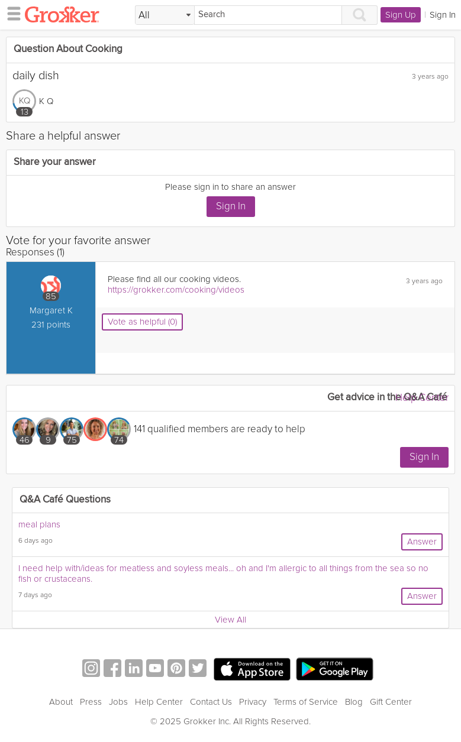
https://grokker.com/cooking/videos (176, 289)
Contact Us (211, 701)
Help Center (422, 397)
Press (91, 701)
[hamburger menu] (11, 13)
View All (230, 619)
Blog (354, 701)
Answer (422, 541)
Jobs (118, 701)
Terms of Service (305, 701)
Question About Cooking (68, 49)
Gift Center (391, 701)
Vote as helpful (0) (142, 321)
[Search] (268, 15)
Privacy (252, 701)
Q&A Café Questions (65, 500)
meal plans (39, 524)
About (61, 701)
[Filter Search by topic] (165, 15)
